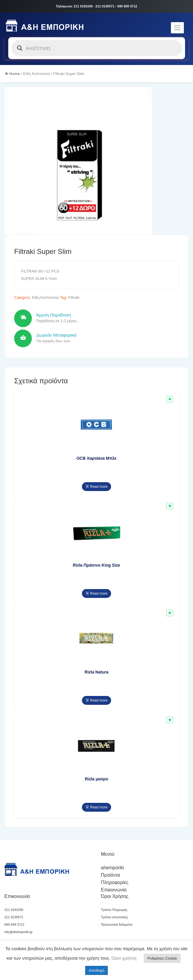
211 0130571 (13, 917)
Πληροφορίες (114, 882)
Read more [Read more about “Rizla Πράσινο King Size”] (96, 593)
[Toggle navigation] (177, 27)
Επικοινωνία (114, 889)
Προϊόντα (110, 875)
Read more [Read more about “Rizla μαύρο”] (96, 807)
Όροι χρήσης (123, 958)
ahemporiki (112, 867)
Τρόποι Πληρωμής (114, 909)
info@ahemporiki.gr (18, 932)
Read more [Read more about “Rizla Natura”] (96, 700)
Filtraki (73, 297)
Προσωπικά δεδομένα (117, 924)
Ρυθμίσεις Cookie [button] (162, 958)
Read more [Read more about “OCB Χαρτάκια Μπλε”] (96, 487)
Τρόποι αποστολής (114, 917)
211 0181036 (13, 909)
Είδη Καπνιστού (36, 73)
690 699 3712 (14, 924)
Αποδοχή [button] (96, 970)
